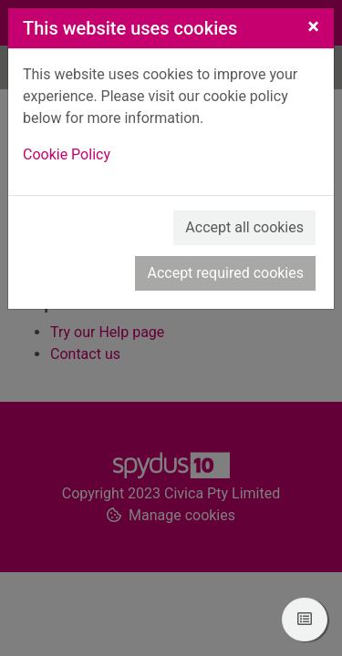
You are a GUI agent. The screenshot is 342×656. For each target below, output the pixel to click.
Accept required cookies (225, 273)
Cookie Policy (66, 154)
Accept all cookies (244, 227)
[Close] (313, 26)
